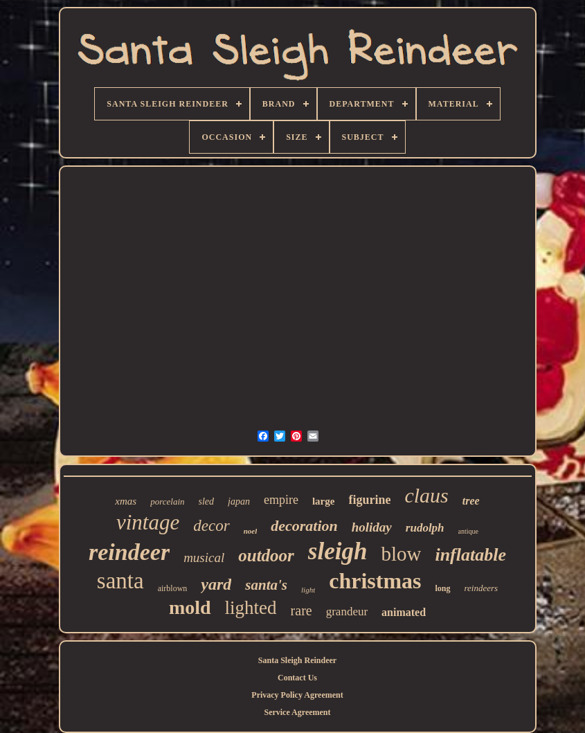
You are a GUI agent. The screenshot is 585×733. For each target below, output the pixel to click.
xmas (125, 501)
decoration (304, 525)
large (323, 501)
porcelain (167, 501)
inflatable (470, 555)
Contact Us (297, 677)
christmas (375, 580)
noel (251, 531)
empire (281, 500)
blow (401, 554)
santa (120, 580)
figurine (369, 500)
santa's (266, 585)
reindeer (129, 552)
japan (239, 501)
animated (403, 612)
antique (468, 531)
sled (207, 501)
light (308, 590)
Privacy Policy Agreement (297, 695)
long (443, 588)
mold (190, 607)
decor (211, 525)
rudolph (425, 527)
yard (216, 584)
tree (471, 501)
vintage (147, 522)
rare (301, 610)
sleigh (338, 551)
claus (426, 495)
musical (203, 557)
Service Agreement (297, 712)
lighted (251, 607)
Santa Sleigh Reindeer (297, 660)
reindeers (481, 588)
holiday (372, 527)
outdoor (266, 555)
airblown (173, 588)
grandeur (347, 611)
